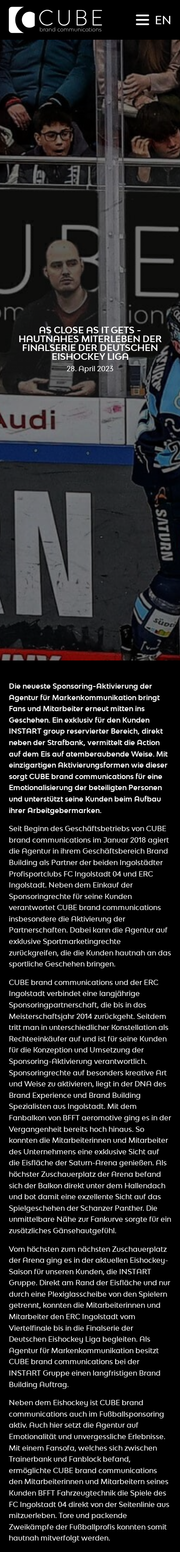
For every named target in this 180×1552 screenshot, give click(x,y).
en (163, 20)
